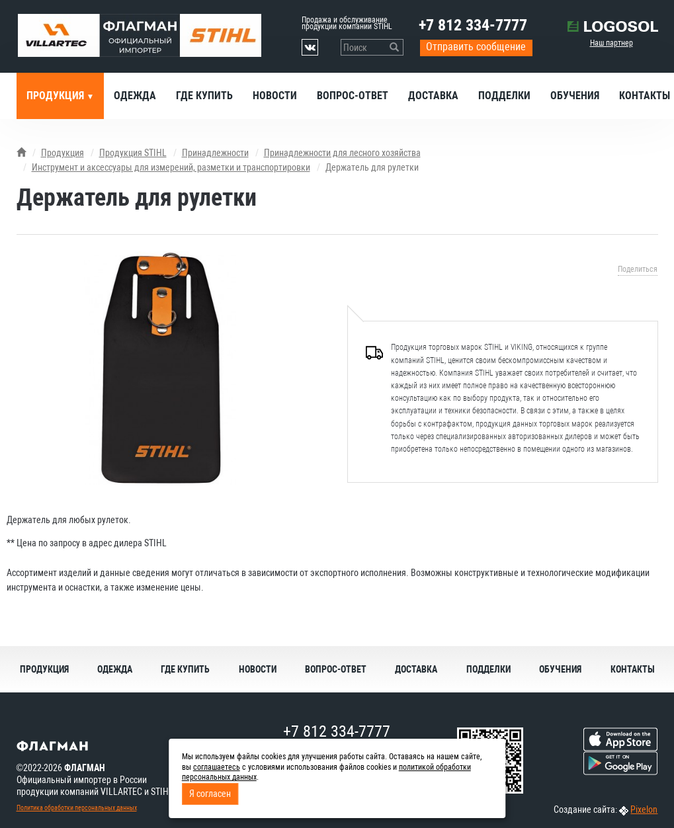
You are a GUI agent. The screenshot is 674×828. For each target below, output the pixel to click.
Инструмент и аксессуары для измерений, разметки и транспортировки (171, 167)
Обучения (574, 95)
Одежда (135, 95)
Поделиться (637, 269)
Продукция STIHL (133, 152)
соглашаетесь (216, 767)
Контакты (633, 669)
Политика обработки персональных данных (77, 807)
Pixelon (643, 809)
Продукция (56, 95)
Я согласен (210, 793)
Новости (275, 95)
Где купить (204, 95)
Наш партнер (611, 43)
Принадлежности (215, 152)
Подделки (504, 95)
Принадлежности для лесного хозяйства (342, 152)
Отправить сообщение (476, 46)
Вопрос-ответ (352, 95)
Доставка (433, 95)
